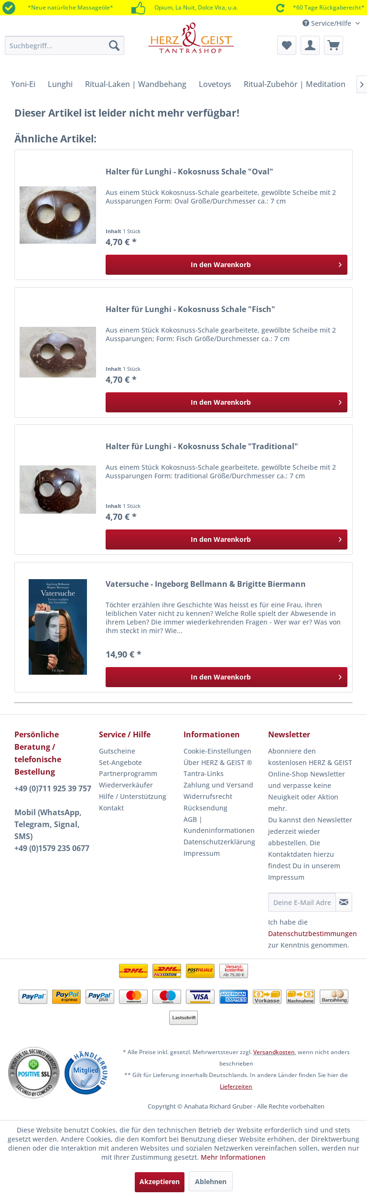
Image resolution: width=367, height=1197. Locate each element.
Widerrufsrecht (208, 796)
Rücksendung (205, 807)
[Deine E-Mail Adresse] (302, 902)
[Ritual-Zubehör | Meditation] (294, 84)
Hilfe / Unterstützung (132, 796)
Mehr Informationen (233, 1157)
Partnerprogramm (128, 773)
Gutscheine (117, 750)
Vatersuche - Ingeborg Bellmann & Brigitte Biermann (206, 584)
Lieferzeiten (236, 1086)
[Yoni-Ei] (23, 84)
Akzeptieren (160, 1181)
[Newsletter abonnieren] (343, 902)
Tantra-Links (204, 773)
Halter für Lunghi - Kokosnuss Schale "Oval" (189, 172)
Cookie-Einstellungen (217, 750)
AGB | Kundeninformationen (219, 825)
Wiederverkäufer (126, 784)
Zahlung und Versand (218, 784)
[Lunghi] (60, 84)
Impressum (202, 853)
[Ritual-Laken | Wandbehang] (136, 84)
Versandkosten (274, 1052)
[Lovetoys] (215, 84)
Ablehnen (211, 1181)
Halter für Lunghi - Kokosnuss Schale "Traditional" (202, 447)
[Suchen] (114, 45)
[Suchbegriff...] (64, 45)
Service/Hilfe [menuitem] (327, 23)
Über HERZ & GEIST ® (218, 762)
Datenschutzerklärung (219, 841)
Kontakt (111, 807)
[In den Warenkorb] (226, 265)
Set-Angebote (120, 762)
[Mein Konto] (310, 45)
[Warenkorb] (333, 45)
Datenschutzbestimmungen (312, 933)
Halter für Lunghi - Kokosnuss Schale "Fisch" (190, 309)
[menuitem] (64, 45)
